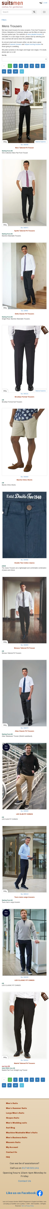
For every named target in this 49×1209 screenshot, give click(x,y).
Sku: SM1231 (24, 393)
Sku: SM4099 (24, 811)
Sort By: (4, 55)
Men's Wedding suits (16, 1123)
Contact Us (24, 1181)
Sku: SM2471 (24, 227)
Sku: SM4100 (24, 977)
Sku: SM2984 (24, 477)
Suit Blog (10, 1127)
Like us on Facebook (24, 1193)
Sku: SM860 (24, 310)
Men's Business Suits (16, 1137)
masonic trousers (16, 44)
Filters (4, 20)
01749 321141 (30, 1168)
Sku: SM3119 (24, 894)
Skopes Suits (12, 1118)
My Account (12, 1147)
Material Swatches (40, 141)
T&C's (23, 1206)
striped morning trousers (33, 44)
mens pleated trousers (34, 34)
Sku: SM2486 (24, 144)
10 (16, 71)
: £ (45, 3)
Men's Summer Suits (16, 1108)
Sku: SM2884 (24, 645)
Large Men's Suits (15, 1113)
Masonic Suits (13, 1142)
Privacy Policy (30, 1206)
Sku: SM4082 (24, 560)
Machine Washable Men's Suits (21, 1132)
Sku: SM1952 (24, 1060)
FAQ (8, 1157)
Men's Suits (12, 1103)
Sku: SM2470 (24, 728)
